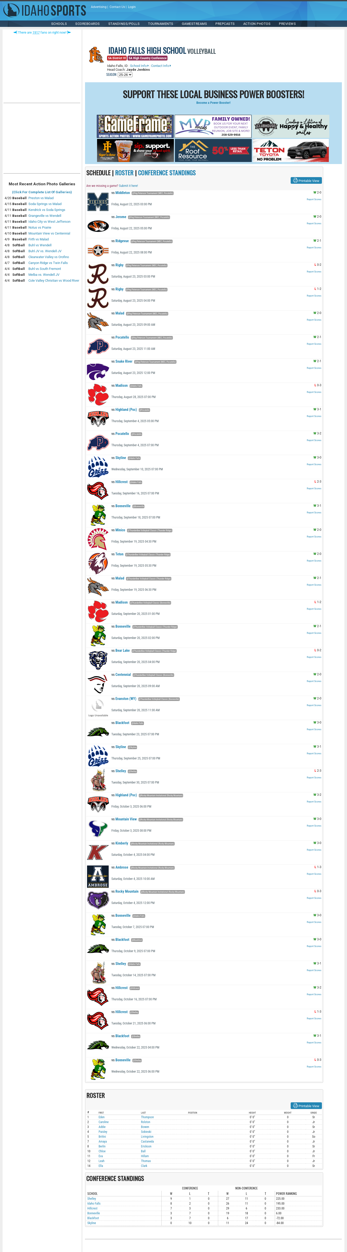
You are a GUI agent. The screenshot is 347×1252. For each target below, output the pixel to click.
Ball (143, 1151)
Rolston (145, 1122)
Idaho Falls (94, 1203)
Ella (101, 1166)
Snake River (121, 361)
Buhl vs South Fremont (44, 269)
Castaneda (147, 1141)
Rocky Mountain (125, 891)
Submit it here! (128, 186)
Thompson (147, 1117)
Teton (117, 554)
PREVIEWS (287, 24)
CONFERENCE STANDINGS (167, 172)
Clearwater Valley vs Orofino (48, 257)
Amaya (103, 1141)
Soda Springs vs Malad (44, 204)
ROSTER (124, 172)
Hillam (145, 1156)
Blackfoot (120, 723)
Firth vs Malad (38, 239)
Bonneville (121, 506)
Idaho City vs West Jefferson (49, 221)
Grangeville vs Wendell (44, 216)
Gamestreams (194, 24)
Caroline (104, 1122)
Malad (117, 313)
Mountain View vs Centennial (49, 233)
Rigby (117, 265)
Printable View (306, 180)
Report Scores (314, 199)
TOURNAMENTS (160, 24)
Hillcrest (119, 482)
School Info (139, 66)
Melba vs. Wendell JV (43, 275)
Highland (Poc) (124, 410)
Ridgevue (120, 241)
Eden (101, 1117)
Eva (101, 1156)
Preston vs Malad (41, 198)
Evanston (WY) (123, 699)
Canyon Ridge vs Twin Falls (48, 263)
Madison (119, 385)
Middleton (120, 193)
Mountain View (124, 819)
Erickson (146, 1146)
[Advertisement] (42, 139)
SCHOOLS (59, 24)
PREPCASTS (225, 24)
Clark (144, 1166)
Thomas (146, 1161)
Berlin (102, 1146)
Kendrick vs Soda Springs (46, 210)
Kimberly (119, 843)
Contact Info (161, 66)
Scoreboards (87, 24)
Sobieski (146, 1132)
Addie (102, 1127)
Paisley (103, 1132)
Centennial (121, 675)
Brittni (102, 1136)
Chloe (102, 1151)
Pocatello (120, 337)
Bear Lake (120, 650)
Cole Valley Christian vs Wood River (53, 280)
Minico (118, 530)
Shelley (118, 771)
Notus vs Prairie (39, 227)
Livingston (147, 1136)
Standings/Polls (124, 24)
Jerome (118, 217)
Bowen (145, 1127)
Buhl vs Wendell (39, 245)
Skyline (118, 458)
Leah (101, 1161)
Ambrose (119, 867)
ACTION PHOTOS (257, 24)
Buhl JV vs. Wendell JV (44, 251)
